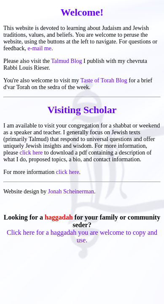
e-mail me (39, 48)
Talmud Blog (66, 61)
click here (31, 152)
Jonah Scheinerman (71, 191)
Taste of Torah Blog (104, 80)
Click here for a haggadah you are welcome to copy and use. (82, 236)
